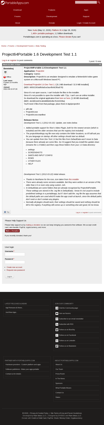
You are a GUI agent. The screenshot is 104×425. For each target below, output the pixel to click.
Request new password (16, 270)
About (17, 23)
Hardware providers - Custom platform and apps (23, 364)
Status (58, 397)
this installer (74, 179)
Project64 (40, 71)
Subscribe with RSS (64, 324)
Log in (4, 60)
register (13, 60)
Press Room (60, 374)
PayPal (50, 418)
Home (3, 46)
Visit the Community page (67, 308)
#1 (100, 64)
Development (51, 16)
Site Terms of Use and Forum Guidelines (66, 413)
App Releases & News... (14, 308)
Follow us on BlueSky (65, 329)
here (62, 98)
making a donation (33, 225)
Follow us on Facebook (66, 335)
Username (9, 251)
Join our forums (63, 313)
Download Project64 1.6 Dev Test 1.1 (40, 84)
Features (51, 10)
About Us (59, 364)
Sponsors (59, 383)
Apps (86, 10)
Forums (17, 16)
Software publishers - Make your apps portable (22, 369)
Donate (52, 23)
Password (9, 259)
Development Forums (25, 46)
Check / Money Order (62, 418)
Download (17, 10)
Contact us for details (13, 374)
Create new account (14, 267)
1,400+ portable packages (42, 33)
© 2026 (25, 413)
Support (86, 16)
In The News (60, 379)
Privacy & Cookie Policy (39, 413)
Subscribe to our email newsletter (69, 319)
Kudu (35, 30)
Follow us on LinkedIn (65, 340)
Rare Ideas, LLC (40, 416)
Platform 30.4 (57, 30)
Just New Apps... (11, 312)
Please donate (65, 37)
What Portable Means (63, 388)
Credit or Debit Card (39, 418)
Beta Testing (41, 46)
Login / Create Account (86, 23)
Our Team (59, 369)
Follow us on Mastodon (66, 346)
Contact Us (60, 393)
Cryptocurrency (76, 418)
